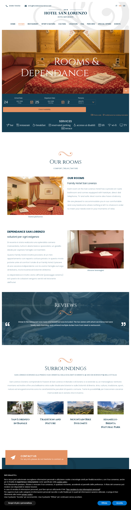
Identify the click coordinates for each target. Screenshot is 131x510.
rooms (21, 24)
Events (117, 24)
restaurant (33, 24)
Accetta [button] (119, 503)
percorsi (91, 24)
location (73, 24)
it (116, 6)
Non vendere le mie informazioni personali (83, 489)
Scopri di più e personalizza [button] (20, 503)
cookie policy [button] (62, 482)
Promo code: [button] (95, 107)
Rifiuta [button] (104, 503)
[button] (18, 102)
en (120, 6)
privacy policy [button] (27, 494)
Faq (82, 24)
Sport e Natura (48, 24)
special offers (104, 24)
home (12, 24)
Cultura (62, 24)
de (124, 6)
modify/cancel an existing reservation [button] (115, 107)
